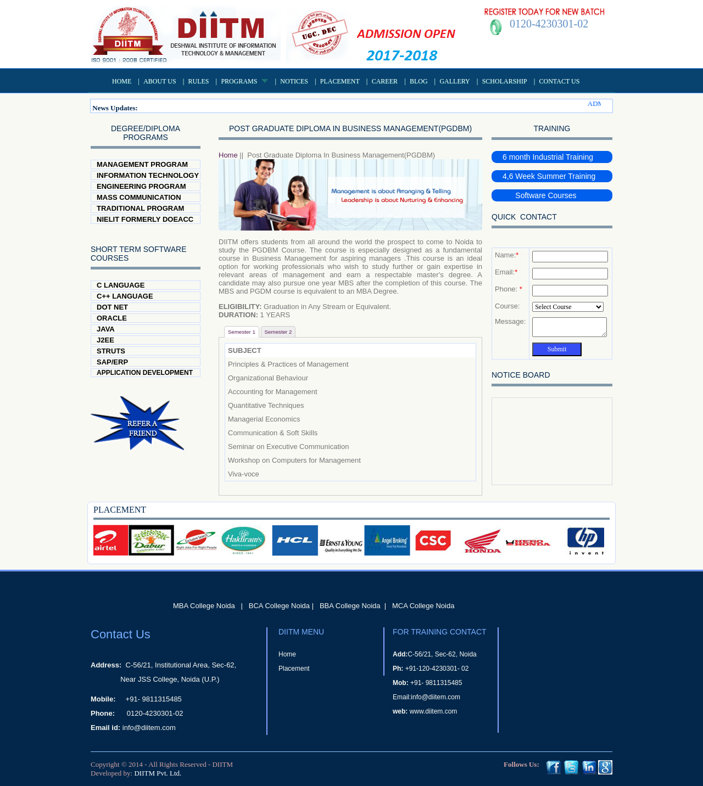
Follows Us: (521, 764)
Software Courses (540, 195)
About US (159, 81)
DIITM (222, 764)
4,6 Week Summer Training (549, 176)
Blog (419, 81)
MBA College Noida (204, 606)
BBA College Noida (350, 606)
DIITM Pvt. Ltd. (157, 773)
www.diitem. (427, 711)
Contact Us (559, 81)
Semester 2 (278, 332)
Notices (294, 81)
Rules (198, 81)
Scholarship (504, 81)
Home (121, 81)
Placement (340, 81)
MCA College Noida (423, 606)
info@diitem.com (149, 727)
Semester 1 (241, 332)
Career (385, 81)
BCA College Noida (279, 606)
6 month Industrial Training (548, 157)
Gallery (454, 81)
